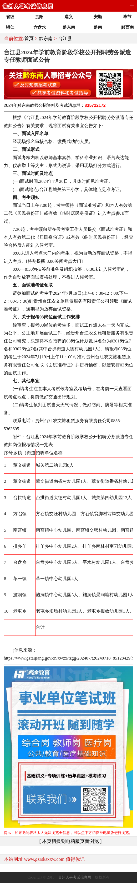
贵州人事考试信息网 (74, 877)
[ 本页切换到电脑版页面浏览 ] (70, 841)
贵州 (37, 301)
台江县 (65, 38)
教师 (34, 105)
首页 (29, 38)
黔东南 (46, 38)
